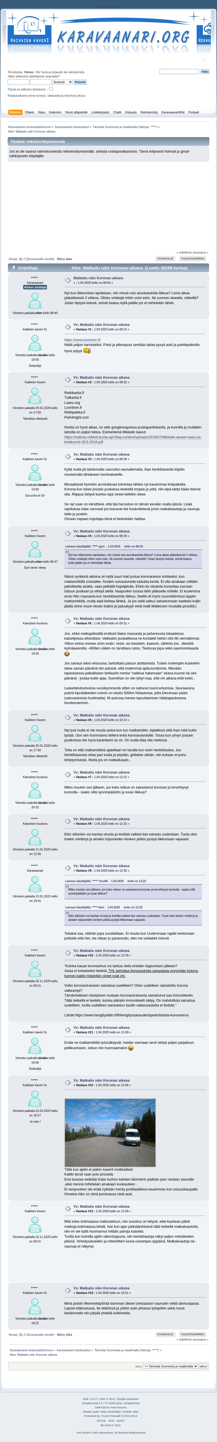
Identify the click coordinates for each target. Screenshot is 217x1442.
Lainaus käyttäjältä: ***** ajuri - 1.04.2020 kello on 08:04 (104, 546)
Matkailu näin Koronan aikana (98, 278)
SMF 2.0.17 (90, 1398)
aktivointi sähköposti (30, 76)
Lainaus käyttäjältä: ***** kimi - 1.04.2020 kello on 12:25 (104, 907)
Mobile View (130, 1411)
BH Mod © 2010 (111, 1425)
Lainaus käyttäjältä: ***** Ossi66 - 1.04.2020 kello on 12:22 (105, 881)
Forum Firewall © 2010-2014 (119, 1415)
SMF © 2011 (108, 1398)
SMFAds (100, 1407)
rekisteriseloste (108, 6)
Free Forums (118, 1407)
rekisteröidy (76, 72)
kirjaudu (57, 72)
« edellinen (184, 252)
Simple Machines (127, 1398)
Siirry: (138, 1366)
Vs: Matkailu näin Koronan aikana (101, 325)
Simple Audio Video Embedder (102, 1411)
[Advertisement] (108, 203)
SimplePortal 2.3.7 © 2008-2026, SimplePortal (110, 1403)
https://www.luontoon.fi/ (82, 340)
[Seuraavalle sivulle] (40, 259)
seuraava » (201, 252)
